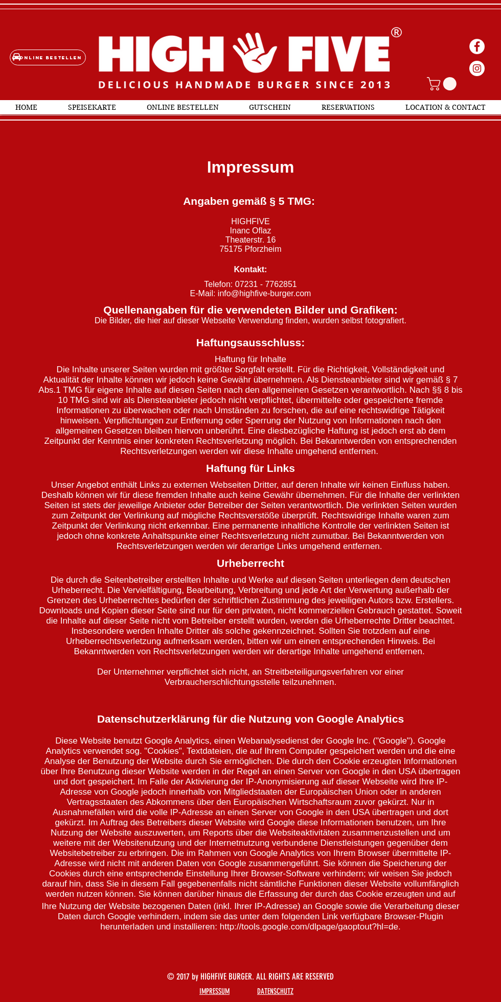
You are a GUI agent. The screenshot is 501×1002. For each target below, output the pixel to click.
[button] (443, 83)
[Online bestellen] (48, 57)
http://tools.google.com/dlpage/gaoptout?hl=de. (310, 927)
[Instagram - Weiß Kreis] (477, 68)
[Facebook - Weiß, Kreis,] (477, 46)
